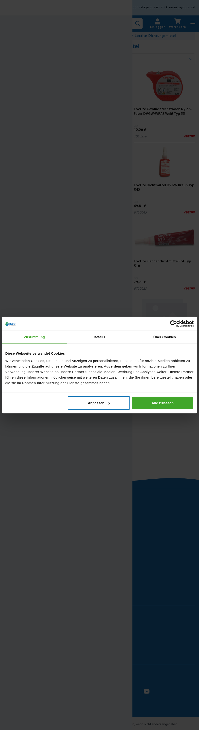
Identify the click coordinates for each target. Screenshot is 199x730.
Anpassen (99, 403)
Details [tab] (99, 337)
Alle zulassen (163, 403)
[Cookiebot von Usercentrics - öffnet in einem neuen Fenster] (173, 323)
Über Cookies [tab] (164, 337)
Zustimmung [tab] (34, 337)
